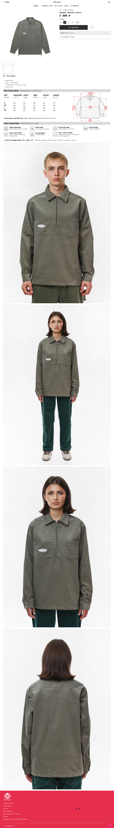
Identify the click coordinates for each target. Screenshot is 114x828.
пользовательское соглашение (11, 814)
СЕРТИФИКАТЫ (74, 6)
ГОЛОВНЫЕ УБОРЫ (47, 6)
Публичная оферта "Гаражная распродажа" (15, 819)
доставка (5, 808)
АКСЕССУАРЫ (58, 6)
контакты (5, 816)
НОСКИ (66, 6)
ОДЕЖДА (36, 6)
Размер (62, 19)
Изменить (72, 32)
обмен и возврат (8, 811)
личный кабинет (7, 806)
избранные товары (8, 803)
